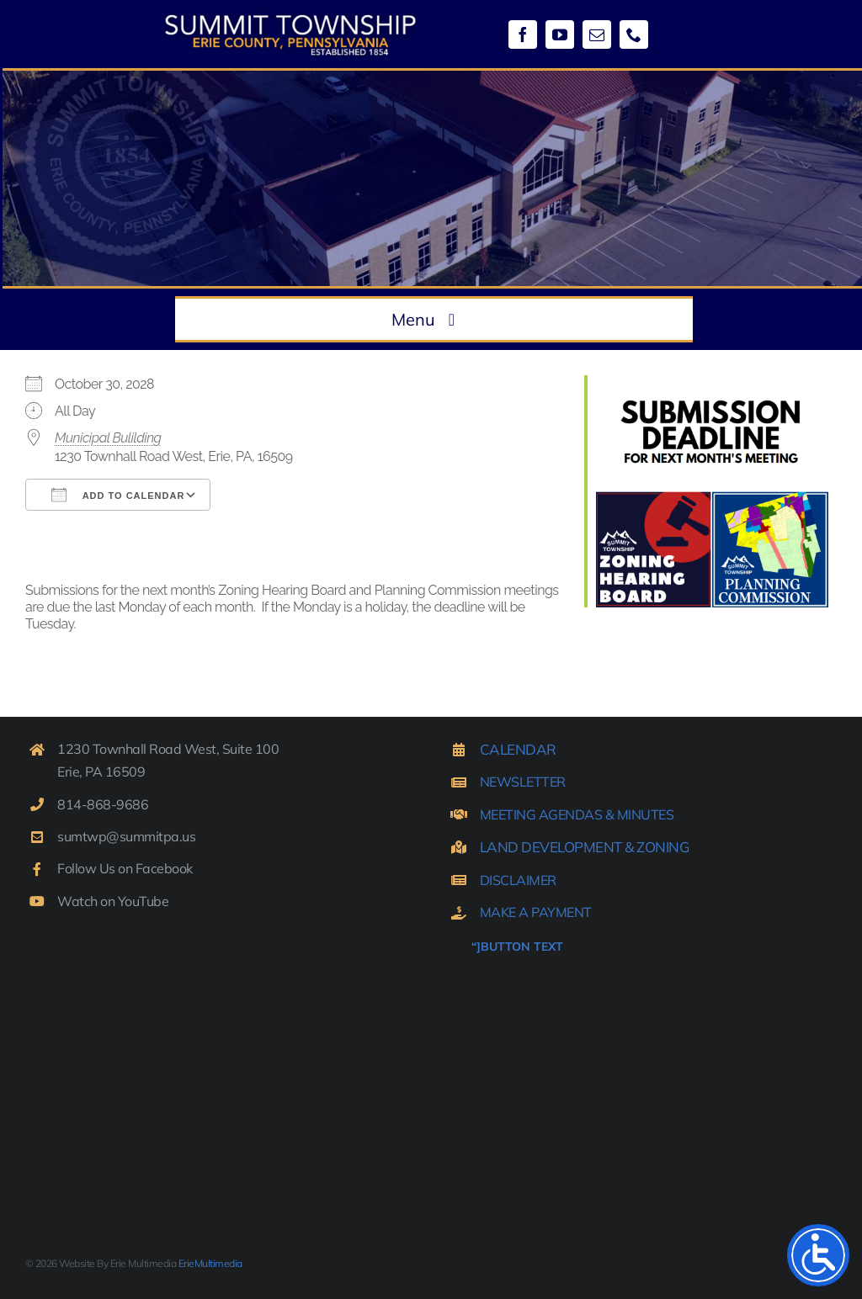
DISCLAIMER (518, 880)
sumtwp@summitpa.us (126, 836)
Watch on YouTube (112, 901)
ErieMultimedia (210, 1263)
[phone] (634, 34)
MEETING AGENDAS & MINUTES (577, 814)
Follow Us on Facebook (125, 868)
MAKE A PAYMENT (536, 912)
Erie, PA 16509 (101, 771)
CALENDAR (518, 749)
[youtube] (559, 34)
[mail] (597, 34)
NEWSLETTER (523, 781)
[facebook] (522, 34)
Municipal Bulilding (108, 438)
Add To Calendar (117, 494)
